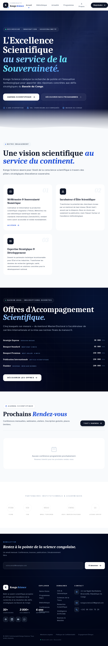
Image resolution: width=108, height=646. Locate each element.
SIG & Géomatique (62, 592)
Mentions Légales (46, 634)
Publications (44, 612)
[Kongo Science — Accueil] (13, 5)
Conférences (44, 607)
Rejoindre (99, 5)
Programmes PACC (44, 596)
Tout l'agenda (92, 423)
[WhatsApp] (24, 619)
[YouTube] (18, 619)
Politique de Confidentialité (65, 634)
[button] (27, 207)
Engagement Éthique (85, 634)
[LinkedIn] (12, 619)
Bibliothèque (41, 5)
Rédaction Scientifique (62, 605)
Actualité (55, 5)
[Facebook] (5, 619)
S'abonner (95, 565)
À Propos (83, 5)
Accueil (29, 6)
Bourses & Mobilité (61, 619)
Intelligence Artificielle (62, 612)
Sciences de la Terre (63, 598)
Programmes (68, 5)
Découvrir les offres (22, 378)
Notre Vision (44, 591)
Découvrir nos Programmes (64, 97)
